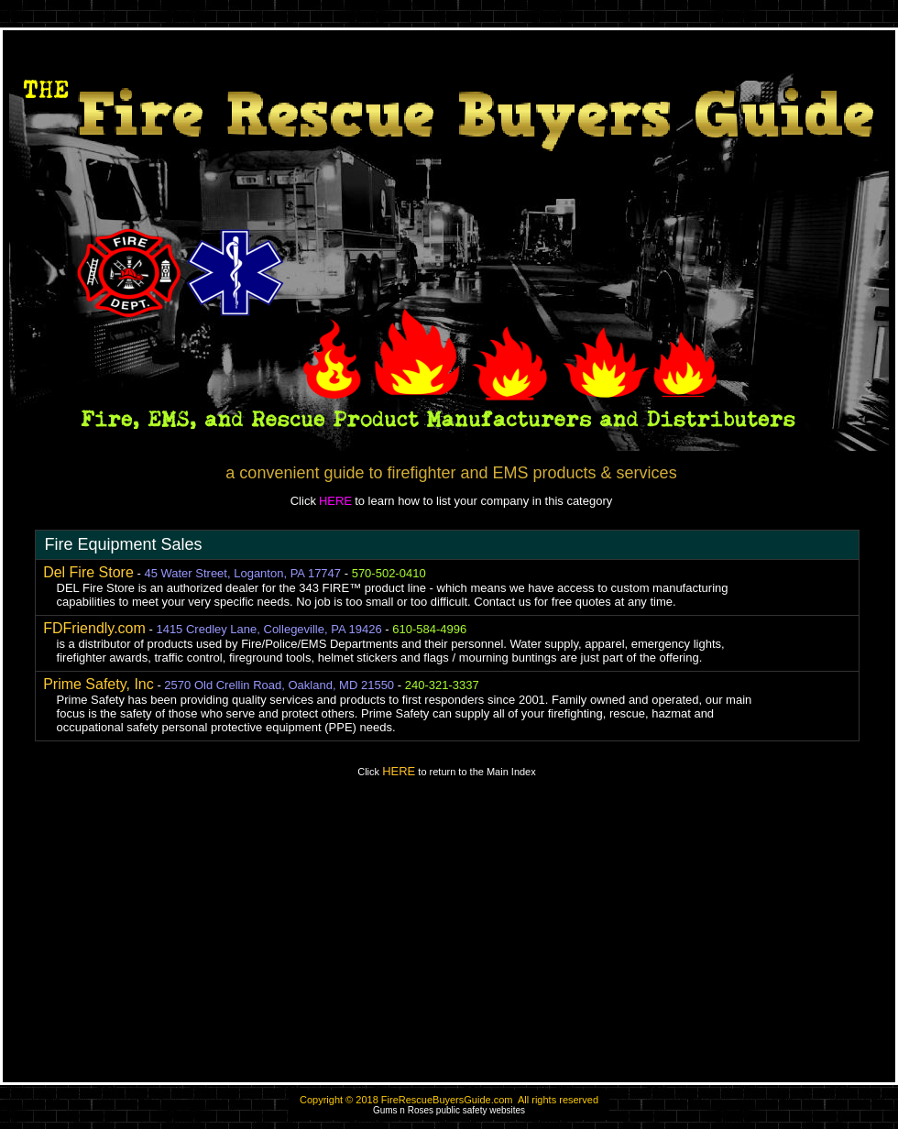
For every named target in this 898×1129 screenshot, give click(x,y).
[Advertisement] (449, 938)
